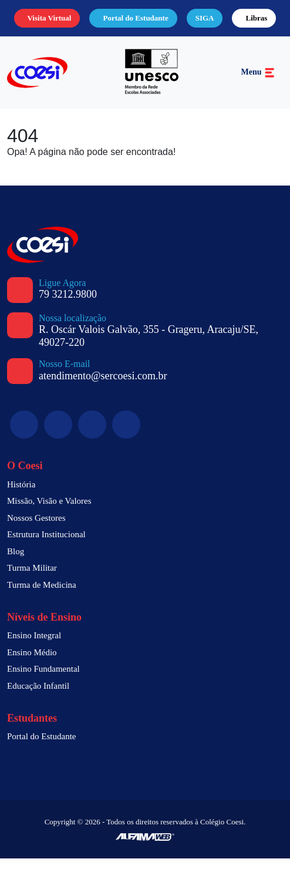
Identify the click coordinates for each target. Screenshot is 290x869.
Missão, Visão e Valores (53, 511)
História (23, 495)
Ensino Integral (37, 646)
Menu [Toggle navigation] (258, 83)
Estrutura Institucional (51, 545)
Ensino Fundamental (46, 679)
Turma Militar (33, 578)
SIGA (206, 23)
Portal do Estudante (118, 23)
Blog (16, 562)
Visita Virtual (36, 23)
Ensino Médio (33, 663)
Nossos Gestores (41, 528)
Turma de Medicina (43, 595)
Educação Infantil (41, 696)
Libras (253, 23)
